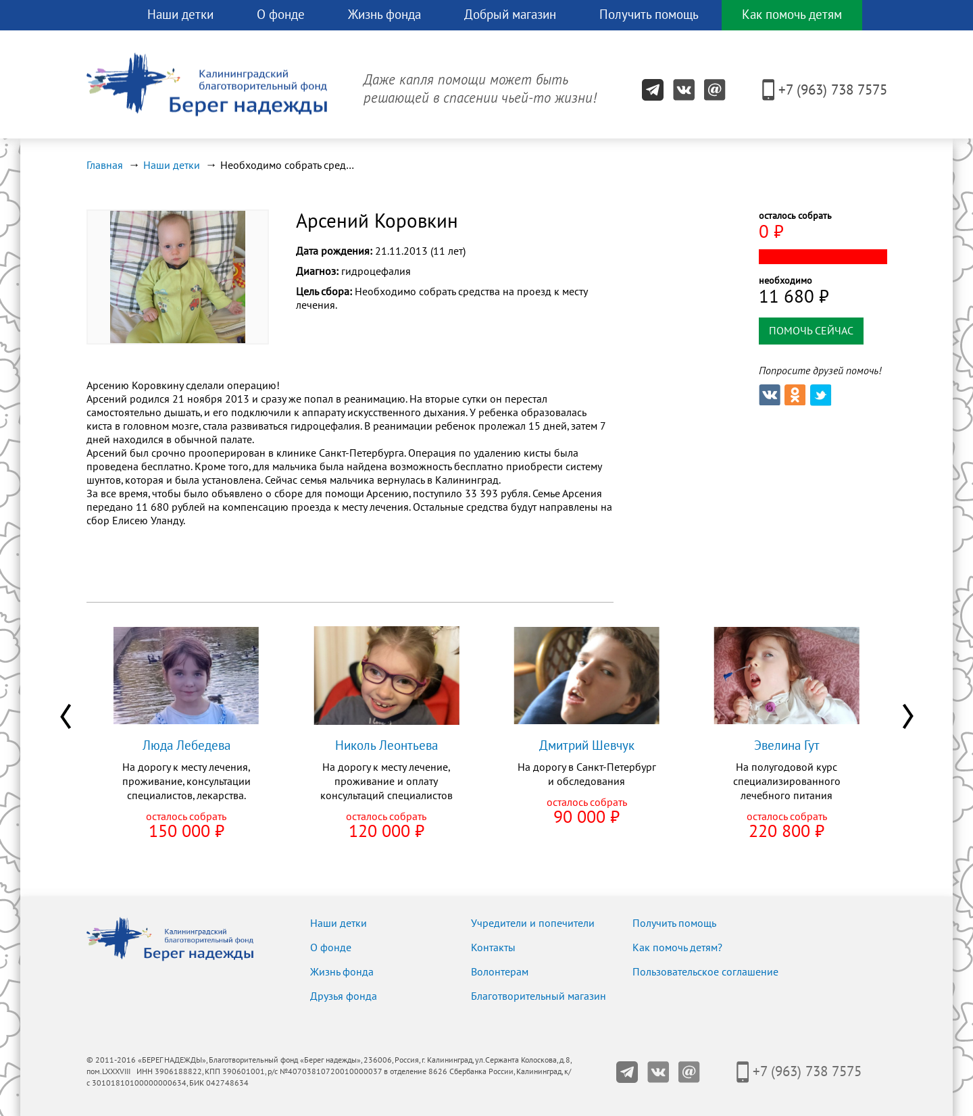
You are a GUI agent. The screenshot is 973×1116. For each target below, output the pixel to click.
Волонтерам (499, 972)
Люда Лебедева (186, 745)
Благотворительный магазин (538, 996)
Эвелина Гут (787, 745)
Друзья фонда (343, 996)
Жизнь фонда (384, 14)
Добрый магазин (510, 14)
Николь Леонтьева (386, 745)
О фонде (281, 14)
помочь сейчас (811, 331)
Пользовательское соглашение (705, 972)
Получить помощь (649, 14)
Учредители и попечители (533, 923)
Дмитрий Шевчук (586, 745)
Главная (104, 165)
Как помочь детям (792, 14)
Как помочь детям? (677, 948)
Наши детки (180, 14)
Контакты (493, 948)
